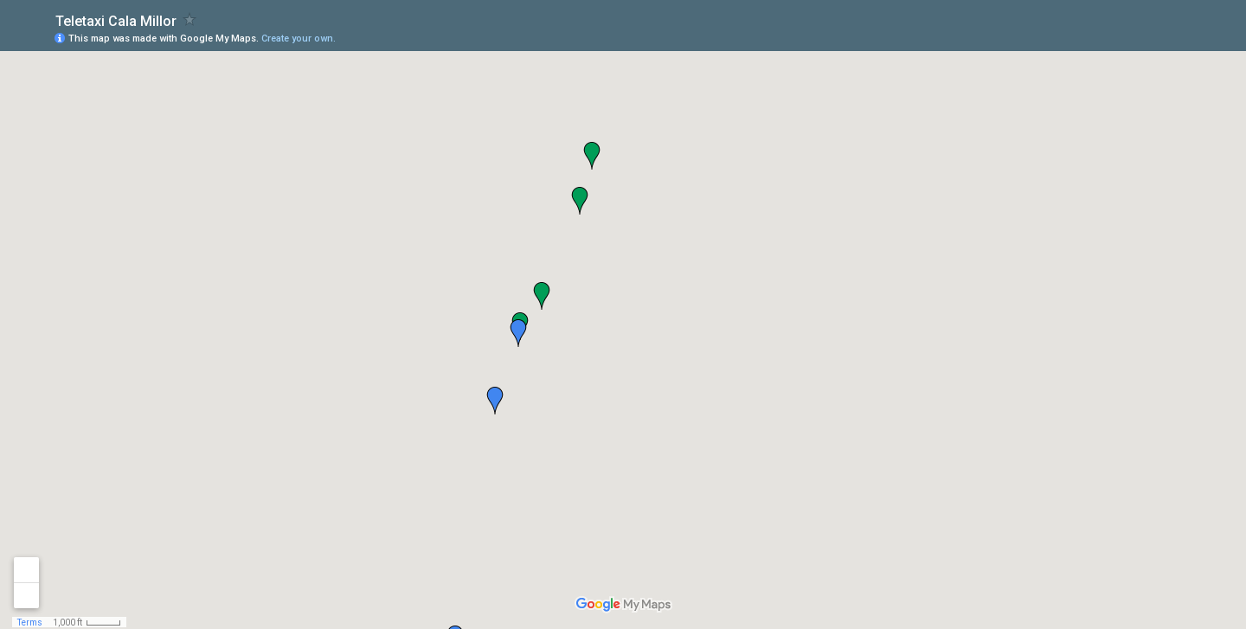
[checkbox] (190, 19)
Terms (29, 622)
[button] (592, 156)
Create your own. (298, 38)
